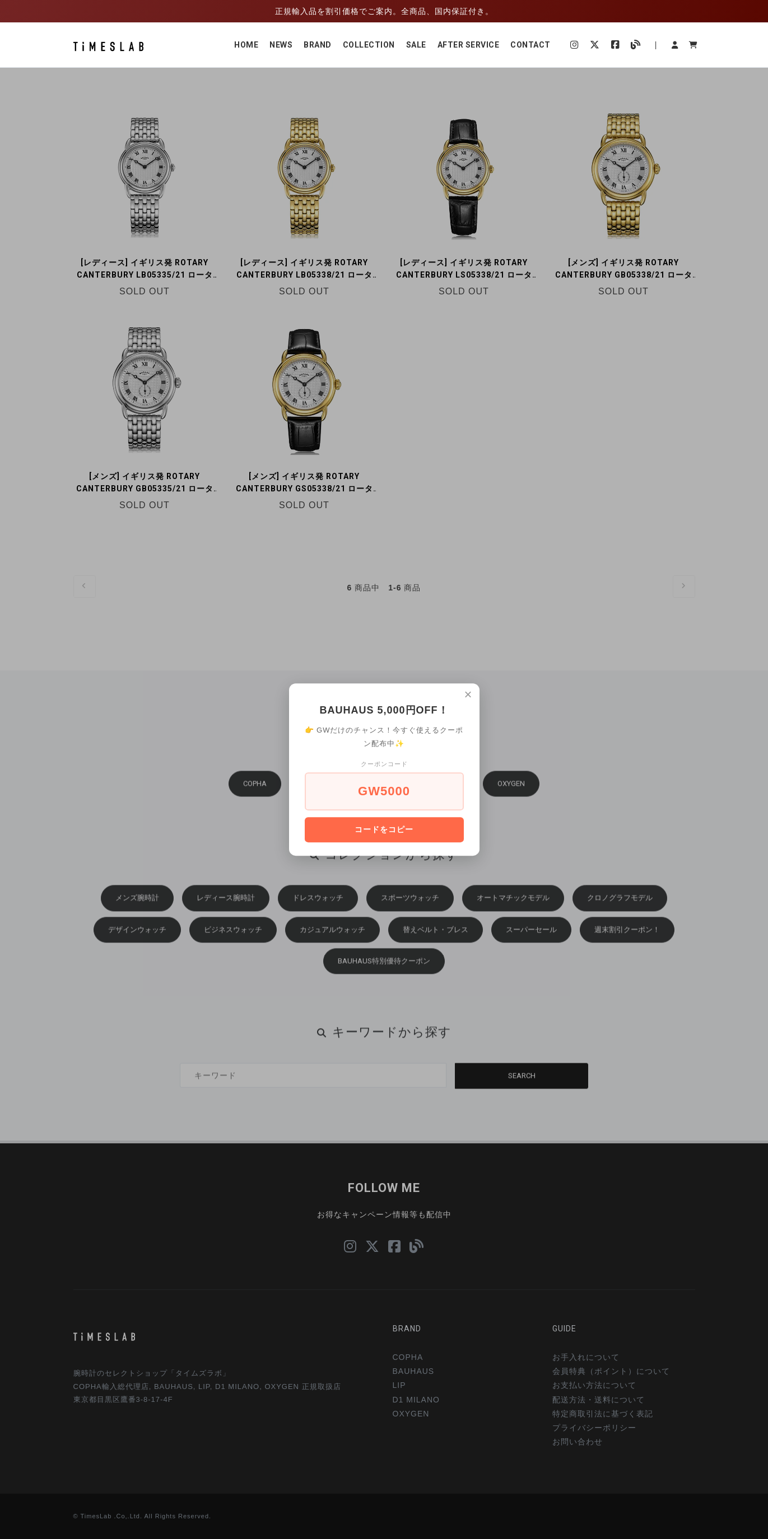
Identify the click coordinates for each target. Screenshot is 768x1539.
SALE (416, 44)
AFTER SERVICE (468, 44)
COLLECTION (369, 44)
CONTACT (530, 44)
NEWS (280, 44)
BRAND (318, 44)
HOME (246, 44)
